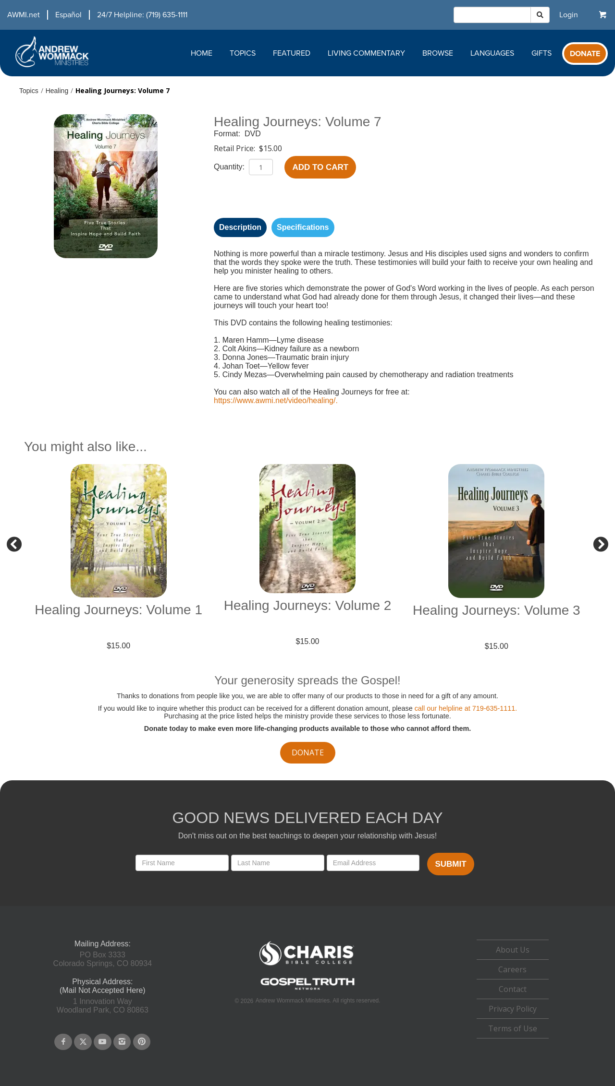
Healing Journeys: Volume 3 (496, 610)
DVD (253, 134)
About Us (512, 950)
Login (568, 15)
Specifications (303, 227)
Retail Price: (235, 148)
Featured (291, 53)
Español (68, 15)
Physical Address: (102, 982)
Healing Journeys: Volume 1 (118, 609)
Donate (585, 54)
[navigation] (93, 15)
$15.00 (270, 148)
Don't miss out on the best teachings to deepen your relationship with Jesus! (307, 836)
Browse (437, 53)
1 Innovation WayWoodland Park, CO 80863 (102, 1005)
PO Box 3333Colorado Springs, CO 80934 (102, 959)
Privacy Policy (513, 1009)
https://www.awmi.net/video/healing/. (276, 400)
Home (201, 53)
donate (308, 752)
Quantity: (230, 167)
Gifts (541, 53)
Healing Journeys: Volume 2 (308, 605)
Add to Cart (320, 167)
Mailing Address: (102, 944)
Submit (450, 864)
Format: (228, 134)
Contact (513, 989)
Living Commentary (366, 53)
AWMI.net (23, 15)
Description (240, 227)
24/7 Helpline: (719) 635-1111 (142, 15)
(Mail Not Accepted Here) (103, 990)
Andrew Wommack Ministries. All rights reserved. (318, 1000)
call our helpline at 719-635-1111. (466, 708)
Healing (57, 91)
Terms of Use (512, 1028)
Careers (512, 969)
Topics (243, 53)
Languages (492, 53)
